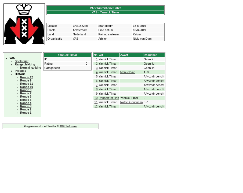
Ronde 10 (26, 86)
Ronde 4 (25, 103)
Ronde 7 (25, 93)
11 (96, 102)
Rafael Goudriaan (131, 102)
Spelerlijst (21, 61)
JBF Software (68, 126)
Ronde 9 (25, 80)
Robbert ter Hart (109, 97)
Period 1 (20, 70)
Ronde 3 (25, 106)
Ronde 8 (25, 90)
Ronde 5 (25, 99)
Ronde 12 (26, 77)
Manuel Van (127, 72)
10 (96, 97)
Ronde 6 (25, 96)
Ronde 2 (25, 109)
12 (96, 106)
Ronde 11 (26, 83)
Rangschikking (25, 64)
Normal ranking (30, 67)
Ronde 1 (25, 112)
